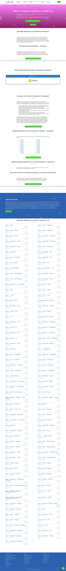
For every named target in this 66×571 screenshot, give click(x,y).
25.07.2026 (21, 141)
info (45, 562)
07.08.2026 (38, 139)
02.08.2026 (22, 149)
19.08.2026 (38, 151)
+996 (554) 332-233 (46, 555)
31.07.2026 (21, 147)
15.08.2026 (38, 147)
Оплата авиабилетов (8, 556)
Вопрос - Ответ (8, 562)
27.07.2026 (21, 143)
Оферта (6, 561)
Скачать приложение (48, 2)
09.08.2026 (38, 141)
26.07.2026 (21, 142)
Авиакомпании (37, 1)
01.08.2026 (22, 148)
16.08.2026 (38, 148)
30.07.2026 (22, 146)
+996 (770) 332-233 (46, 556)
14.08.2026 (38, 146)
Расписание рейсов (42, 2)
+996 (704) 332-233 (46, 558)
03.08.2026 (22, 150)
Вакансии (6, 565)
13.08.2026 (38, 145)
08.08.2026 (38, 140)
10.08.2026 (38, 142)
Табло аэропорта (27, 561)
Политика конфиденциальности (10, 555)
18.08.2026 (38, 150)
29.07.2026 (21, 145)
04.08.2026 (22, 151)
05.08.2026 (22, 152)
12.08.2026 (38, 144)
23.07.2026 (21, 139)
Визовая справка (8, 559)
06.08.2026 (22, 153)
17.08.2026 (38, 149)
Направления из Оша (25, 2)
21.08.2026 (38, 153)
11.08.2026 (38, 143)
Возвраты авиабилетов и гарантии (10, 558)
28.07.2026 (21, 144)
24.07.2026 (21, 140)
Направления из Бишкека (18, 2)
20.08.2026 (38, 152)
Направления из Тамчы (31, 2)
